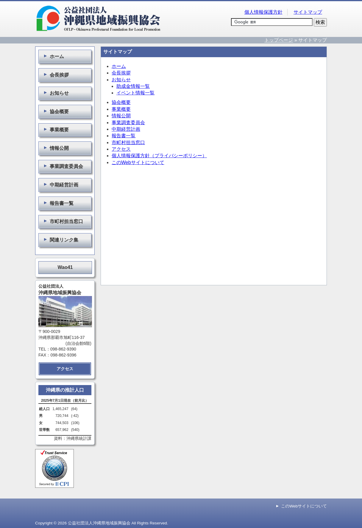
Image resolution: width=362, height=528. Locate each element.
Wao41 (65, 267)
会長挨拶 (121, 72)
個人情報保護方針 (263, 12)
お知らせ (121, 79)
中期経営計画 (126, 129)
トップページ (278, 40)
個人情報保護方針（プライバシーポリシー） (159, 155)
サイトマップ (308, 12)
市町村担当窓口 (128, 142)
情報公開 (121, 115)
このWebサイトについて (138, 162)
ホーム (119, 66)
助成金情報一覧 (133, 86)
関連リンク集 (60, 239)
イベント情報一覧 (135, 92)
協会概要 (121, 102)
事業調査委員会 (128, 122)
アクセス (121, 149)
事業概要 (121, 109)
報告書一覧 (123, 135)
